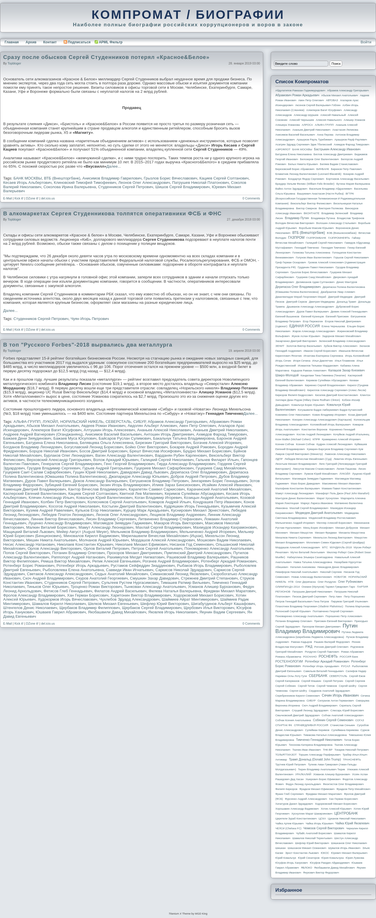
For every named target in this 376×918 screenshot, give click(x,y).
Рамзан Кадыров (301, 642)
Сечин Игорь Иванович (340, 695)
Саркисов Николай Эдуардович (183, 570)
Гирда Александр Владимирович (186, 464)
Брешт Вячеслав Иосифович (155, 451)
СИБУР (139, 421)
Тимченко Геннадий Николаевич (319, 739)
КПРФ (316, 439)
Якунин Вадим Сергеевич (222, 612)
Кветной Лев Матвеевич (141, 493)
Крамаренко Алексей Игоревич (341, 439)
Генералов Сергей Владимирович (71, 464)
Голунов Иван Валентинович (314, 257)
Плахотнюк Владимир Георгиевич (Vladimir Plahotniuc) (309, 606)
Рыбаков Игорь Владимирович (204, 565)
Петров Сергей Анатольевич (156, 548)
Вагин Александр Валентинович (124, 455)
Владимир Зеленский (334, 213)
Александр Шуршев (306, 115)
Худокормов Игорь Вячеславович (67, 599)
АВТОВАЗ (332, 100)
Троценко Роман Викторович (96, 586)
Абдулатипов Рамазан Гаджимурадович (300, 90)
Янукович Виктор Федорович (321, 872)
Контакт (49, 42)
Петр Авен (335, 596)
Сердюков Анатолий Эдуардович (329, 690)
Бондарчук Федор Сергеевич (306, 178)
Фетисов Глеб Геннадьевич (67, 591)
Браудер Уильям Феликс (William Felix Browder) (304, 183)
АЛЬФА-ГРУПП (27, 421)
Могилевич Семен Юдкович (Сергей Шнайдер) (335, 542)
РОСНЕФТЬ (328, 656)
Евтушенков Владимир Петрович (159, 481)
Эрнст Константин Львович (302, 853)
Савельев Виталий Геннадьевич (323, 671)
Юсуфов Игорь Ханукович (291, 862)
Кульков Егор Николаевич (98, 510)
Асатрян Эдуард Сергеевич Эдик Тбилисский (303, 144)
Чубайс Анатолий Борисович (314, 833)
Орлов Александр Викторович (54, 548)
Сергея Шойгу (298, 690)
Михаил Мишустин (301, 532)
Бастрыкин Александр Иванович (337, 149)
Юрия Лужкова (355, 857)
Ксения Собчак (305, 444)
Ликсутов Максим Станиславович (314, 468)
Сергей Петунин (333, 681)
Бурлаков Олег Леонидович (68, 455)
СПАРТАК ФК (283, 725)
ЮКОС (325, 853)
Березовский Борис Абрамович (294, 169)
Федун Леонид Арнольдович (303, 784)
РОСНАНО (310, 656)
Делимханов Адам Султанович (315, 282)
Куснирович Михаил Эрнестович (200, 510)
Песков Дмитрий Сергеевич (309, 596)
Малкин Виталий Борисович (51, 527)
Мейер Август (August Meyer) (82, 532)
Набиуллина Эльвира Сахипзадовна (310, 557)
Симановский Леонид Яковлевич (179, 574)
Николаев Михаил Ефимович (141, 544)
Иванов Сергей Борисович (320, 350)
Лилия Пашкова (346, 468)
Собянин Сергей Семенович (333, 720)
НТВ (291, 581)
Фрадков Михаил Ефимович (317, 789)
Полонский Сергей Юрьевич (293, 611)
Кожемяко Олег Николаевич (292, 414)
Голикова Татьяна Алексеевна (311, 252)
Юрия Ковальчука (332, 857)
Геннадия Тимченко (333, 247)
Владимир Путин (297, 218)
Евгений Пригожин (337, 316)
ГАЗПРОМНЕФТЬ (339, 237)
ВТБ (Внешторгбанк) (62, 178)
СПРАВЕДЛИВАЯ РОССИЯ (311, 725)
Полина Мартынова (357, 606)
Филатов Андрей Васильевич (120, 591)
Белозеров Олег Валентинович (319, 159)
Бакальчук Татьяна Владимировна (184, 438)
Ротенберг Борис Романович (28, 565)
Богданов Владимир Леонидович (32, 447)
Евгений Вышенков (287, 316)
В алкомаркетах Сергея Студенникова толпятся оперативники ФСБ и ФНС (112, 213)
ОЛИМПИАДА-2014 (287, 586)
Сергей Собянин (285, 685)
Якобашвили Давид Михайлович (117, 612)
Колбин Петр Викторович (63, 502)
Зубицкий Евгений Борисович (71, 485)
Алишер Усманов (354, 120)
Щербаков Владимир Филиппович (89, 608)
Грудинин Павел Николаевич (315, 267)
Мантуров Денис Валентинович (295, 498)
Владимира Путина (323, 218)
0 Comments (251, 198)
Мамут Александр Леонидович (105, 527)
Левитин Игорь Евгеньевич (350, 459)
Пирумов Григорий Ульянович (349, 601)
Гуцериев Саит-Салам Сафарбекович (37, 472)
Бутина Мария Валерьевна (353, 183)
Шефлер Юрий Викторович (164, 603)
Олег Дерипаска (305, 581)
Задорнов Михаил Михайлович (341, 336)
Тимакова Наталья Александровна (325, 735)
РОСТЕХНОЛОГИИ (289, 661)
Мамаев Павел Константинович (342, 488)
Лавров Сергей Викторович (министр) (299, 454)
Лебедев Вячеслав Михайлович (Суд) (308, 459)
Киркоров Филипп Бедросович (294, 395)
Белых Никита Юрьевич (303, 164)
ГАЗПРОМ (296, 238)
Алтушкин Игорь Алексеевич (109, 430)
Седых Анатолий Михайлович (121, 574)
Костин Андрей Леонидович (314, 434)
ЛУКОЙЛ (50, 421)
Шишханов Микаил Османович (307, 848)
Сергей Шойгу (347, 685)
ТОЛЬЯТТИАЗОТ (286, 754)
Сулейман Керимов (317, 730)
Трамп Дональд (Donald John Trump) (315, 759)
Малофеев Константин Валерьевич (297, 488)
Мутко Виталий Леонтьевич (307, 552)
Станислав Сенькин (342, 725)
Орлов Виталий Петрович (106, 548)
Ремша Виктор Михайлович (65, 561)
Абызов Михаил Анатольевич (53, 425)
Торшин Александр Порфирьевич (319, 754)
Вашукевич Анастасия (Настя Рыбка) (320, 193)
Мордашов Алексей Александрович (163, 540)
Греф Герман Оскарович (290, 262)
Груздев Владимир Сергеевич (53, 468)
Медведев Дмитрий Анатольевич (318, 512)
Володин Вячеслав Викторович (294, 223)
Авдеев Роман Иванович (103, 425)
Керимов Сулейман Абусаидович (194, 493)
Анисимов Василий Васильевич (113, 434)
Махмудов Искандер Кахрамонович (225, 527)
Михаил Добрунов (347, 527)
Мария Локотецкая (287, 503)
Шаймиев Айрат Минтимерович (190, 599)
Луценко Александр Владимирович (59, 523)
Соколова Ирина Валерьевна (69, 187)
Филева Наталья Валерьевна (175, 591)
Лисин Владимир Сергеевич (111, 519)
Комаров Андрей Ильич (170, 502)
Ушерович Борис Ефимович (323, 779)
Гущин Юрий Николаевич (95, 472)
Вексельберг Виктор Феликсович (311, 203)
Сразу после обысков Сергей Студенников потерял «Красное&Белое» (106, 57)
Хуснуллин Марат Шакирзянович (312, 813)
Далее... (113, 166)
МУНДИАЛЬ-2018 (341, 547)
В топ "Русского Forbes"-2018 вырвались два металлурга (87, 345)
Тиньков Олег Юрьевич (48, 586)
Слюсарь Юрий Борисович (347, 710)
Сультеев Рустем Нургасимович (130, 582)
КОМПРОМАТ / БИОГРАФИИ (187, 14)
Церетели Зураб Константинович (296, 818)
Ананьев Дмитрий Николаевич (220, 430)
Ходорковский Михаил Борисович (203, 595)
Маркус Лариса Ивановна (317, 503)
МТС (325, 547)
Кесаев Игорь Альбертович (27, 182)
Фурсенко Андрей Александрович (306, 798)
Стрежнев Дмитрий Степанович (209, 578)
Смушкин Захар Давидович (154, 578)
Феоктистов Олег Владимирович (343, 784)
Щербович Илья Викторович (209, 608)
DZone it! (32, 198)
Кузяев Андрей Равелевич (49, 510)
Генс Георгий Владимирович (129, 464)
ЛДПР (279, 459)
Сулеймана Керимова (344, 730)
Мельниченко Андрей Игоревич (208, 532)
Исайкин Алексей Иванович (226, 485)
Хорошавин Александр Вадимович (297, 808)
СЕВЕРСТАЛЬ (118, 421)
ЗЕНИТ (279, 346)
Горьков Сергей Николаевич (351, 257)
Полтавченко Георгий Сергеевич (333, 611)
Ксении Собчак (284, 444)
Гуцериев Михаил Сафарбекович (163, 468)
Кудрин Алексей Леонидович (334, 444)
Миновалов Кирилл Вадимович (91, 536)
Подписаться (77, 42)
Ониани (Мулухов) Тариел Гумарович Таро (328, 586)
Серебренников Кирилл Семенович (297, 695)
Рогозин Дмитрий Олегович (331, 646)
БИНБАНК (322, 169)
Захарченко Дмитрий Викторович (296, 341)
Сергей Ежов (357, 676)
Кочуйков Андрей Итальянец (351, 434)
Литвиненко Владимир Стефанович (170, 519)
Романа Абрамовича (288, 656)
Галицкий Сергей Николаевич (167, 460)
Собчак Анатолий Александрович (343, 715)
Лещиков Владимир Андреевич (178, 514)
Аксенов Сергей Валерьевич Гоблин (318, 105)
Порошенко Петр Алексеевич (343, 616)
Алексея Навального (329, 120)
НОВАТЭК (340, 576)
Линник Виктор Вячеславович (57, 519)
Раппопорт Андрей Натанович (78, 557)
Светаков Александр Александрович (60, 574)
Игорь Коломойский (357, 355)
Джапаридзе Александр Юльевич (139, 476)
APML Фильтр (111, 42)
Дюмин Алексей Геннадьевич (349, 311)
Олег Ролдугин (327, 581)
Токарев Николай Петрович (351, 749)
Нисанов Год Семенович (191, 544)
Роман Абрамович (352, 651)
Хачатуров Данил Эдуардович (294, 803)
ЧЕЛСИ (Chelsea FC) (288, 828)
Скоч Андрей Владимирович (48, 578)
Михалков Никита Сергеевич (293, 537)
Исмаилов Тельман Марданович (318, 365)
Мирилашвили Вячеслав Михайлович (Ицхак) (162, 536)
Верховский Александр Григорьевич (59, 460)
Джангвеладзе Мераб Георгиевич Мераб (300, 296)
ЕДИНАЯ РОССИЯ (304, 326)
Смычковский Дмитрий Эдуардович (297, 715)
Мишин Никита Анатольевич (51, 540)
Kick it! (18, 198)
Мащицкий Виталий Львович (28, 532)
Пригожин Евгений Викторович (333, 621)
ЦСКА (322, 818)
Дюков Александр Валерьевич (100, 481)
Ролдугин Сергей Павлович (322, 651)
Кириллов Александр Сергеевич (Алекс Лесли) (336, 390)
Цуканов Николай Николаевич (346, 818)
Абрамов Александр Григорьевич (177, 421)
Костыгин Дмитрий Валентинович (132, 506)
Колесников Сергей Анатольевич (117, 502)
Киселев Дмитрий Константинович (336, 395)
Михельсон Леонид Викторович (333, 537)
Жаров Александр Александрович (313, 331)
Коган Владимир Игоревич (158, 497)
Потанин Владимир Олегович (78, 553)
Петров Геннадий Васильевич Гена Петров (302, 601)
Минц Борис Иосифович (318, 527)
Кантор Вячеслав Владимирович (97, 489)
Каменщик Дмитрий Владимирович (34, 489)
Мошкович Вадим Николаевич (224, 540)
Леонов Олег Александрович (144, 182)
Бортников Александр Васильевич (347, 178)
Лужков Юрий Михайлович (320, 473)
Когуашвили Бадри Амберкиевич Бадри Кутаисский (330, 409)
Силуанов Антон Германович (336, 700)
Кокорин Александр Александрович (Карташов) (322, 419)
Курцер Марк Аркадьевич (146, 510)
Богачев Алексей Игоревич (217, 443)
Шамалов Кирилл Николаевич (59, 603)
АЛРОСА (307, 124)
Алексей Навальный (333, 115)
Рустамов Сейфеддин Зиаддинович (143, 565)
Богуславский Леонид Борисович (93, 447)
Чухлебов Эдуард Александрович (129, 599)
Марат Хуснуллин (328, 498)
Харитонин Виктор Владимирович (140, 595)
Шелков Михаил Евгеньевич (113, 603)
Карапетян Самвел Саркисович (157, 489)
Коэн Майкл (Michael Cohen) (293, 439)
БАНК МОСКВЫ (28, 178)
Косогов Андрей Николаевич (74, 506)
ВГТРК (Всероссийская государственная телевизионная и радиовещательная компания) (320, 198)
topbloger (14, 63)
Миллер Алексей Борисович (334, 522)
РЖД (308, 646)
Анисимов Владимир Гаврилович (112, 178)
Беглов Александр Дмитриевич (333, 154)
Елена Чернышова (333, 326)
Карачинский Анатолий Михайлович (219, 489)
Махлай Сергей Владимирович (163, 527)
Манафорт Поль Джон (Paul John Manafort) (342, 493)
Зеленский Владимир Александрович (342, 341)
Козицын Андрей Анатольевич (211, 497)
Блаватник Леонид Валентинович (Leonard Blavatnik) (308, 174)
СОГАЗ (359, 720)
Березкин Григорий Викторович (163, 443)
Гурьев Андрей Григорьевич (107, 468)
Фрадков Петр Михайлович (353, 789)
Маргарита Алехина (353, 498)
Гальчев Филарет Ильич (217, 460)
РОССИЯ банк (349, 656)
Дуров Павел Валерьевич (48, 481)
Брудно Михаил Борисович (207, 451)
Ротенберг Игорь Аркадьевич (82, 565)
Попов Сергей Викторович (26, 553)
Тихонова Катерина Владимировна (310, 744)
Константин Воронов (314, 429)
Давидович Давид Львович (144, 472)
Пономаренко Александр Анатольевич (219, 548)
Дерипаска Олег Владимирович (198, 472)
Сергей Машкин (311, 681)
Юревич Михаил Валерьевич (349, 853)
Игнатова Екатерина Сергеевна (323, 355)
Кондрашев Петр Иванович (217, 502)
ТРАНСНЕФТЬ (352, 759)
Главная (12, 42)
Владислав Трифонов (350, 218)
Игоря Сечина (301, 360)
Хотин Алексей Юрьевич (336, 808)
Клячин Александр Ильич (51, 497)
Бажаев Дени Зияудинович (27, 438)
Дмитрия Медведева (322, 301)
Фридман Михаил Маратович (229, 591)
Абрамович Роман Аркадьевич (297, 95)
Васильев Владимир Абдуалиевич (330, 188)
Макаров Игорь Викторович (178, 523)
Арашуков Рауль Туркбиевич (315, 139)
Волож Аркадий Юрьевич (116, 460)
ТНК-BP (327, 749)
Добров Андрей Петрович (194, 476)
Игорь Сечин (283, 360)
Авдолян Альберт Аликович (152, 425)
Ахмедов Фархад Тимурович (221, 434)
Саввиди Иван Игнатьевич (129, 570)
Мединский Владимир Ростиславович (332, 518)
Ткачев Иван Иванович (306, 749)
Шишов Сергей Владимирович (182, 187)
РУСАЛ (345, 666)
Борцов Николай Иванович (53, 451)
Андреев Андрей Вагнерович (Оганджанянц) (43, 434)
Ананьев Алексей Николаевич (164, 430)
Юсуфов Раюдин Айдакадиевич (330, 862)
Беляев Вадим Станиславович (339, 164)
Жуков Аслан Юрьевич (306, 336)
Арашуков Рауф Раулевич (350, 139)
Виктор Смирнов (306, 208)
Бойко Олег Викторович (146, 447)
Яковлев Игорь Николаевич (173, 612)
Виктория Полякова (331, 208)
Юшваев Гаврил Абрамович (61, 612)
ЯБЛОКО (306, 867)
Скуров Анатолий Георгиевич (102, 578)
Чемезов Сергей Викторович (323, 828)
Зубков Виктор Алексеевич (340, 346)
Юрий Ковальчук (285, 857)
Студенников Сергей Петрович (125, 187)
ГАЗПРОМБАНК (316, 237)
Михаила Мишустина (352, 532)
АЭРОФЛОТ (282, 149)
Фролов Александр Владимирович (34, 595)
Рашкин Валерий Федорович (332, 642)
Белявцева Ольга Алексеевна (106, 443)
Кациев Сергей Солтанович (223, 178)
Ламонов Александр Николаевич (345, 454)
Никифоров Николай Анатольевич (296, 572)
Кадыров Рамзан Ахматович (309, 370)
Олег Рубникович (350, 581)
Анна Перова (325, 134)
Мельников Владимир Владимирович (143, 532)
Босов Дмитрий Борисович (104, 451)
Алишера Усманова (287, 124)
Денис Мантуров (346, 282)
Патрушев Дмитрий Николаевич (312, 591)
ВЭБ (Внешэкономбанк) (341, 233)
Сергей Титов (306, 685)
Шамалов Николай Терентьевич (312, 838)
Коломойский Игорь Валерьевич (330, 424)
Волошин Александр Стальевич (336, 223)
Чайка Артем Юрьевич (289, 823)
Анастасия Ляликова (345, 129)
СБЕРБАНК (318, 676)
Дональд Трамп (346, 301)
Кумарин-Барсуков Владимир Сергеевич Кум (335, 449)
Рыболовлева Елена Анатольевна (73, 570)
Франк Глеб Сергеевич (289, 794)
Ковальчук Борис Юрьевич (308, 405)
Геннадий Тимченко (306, 247)
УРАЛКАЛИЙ (303, 774)
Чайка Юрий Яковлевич (352, 823)
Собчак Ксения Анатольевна (293, 720)
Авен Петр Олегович (197, 425)
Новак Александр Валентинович (312, 576)
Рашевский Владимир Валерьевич (197, 557)
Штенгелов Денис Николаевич (30, 608)
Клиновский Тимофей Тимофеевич (85, 182)
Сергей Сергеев (355, 681)
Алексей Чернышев (301, 120)
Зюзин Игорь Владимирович (124, 485)
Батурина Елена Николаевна (52, 443)
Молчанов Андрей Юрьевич (104, 540)
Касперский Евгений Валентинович (34, 493)
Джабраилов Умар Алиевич (338, 291)
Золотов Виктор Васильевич (304, 346)
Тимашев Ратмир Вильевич (185, 582)
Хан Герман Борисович (87, 595)
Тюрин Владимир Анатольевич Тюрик (321, 769)
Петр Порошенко (354, 596)
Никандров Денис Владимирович (338, 567)
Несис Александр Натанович (29, 544)
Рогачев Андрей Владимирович (171, 561)
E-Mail (7, 198)
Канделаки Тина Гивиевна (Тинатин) (323, 375)
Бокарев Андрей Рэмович (193, 447)
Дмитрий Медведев (340, 296)
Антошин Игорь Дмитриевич (169, 434)
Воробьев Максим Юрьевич (316, 228)
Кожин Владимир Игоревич (329, 414)
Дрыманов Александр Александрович (310, 306)
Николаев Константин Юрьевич (85, 544)
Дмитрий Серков (296, 301)
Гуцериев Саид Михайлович (221, 468)
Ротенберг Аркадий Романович (229, 561)
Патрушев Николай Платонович (200, 182)
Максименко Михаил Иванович (341, 483)
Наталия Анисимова (302, 567)
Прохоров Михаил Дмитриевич (134, 553)
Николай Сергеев (331, 572)
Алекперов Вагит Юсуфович (56, 430)
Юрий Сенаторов (308, 857)
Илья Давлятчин (322, 360)
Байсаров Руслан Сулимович (125, 438)
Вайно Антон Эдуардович (291, 188)
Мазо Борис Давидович (305, 483)
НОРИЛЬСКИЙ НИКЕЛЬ (81, 421)
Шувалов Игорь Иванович (344, 848)
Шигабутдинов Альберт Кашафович (223, 603)
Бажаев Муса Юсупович (74, 438)
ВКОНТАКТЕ (312, 213)
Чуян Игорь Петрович (90, 319)
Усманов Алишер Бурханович (214, 586)
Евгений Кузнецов (312, 316)
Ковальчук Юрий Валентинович (104, 497)
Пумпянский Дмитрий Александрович (197, 553)
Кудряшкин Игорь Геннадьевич (191, 506)
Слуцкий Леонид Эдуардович (310, 710)
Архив (31, 42)
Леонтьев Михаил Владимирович (296, 463)
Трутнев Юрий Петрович (290, 764)
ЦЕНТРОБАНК (346, 813)
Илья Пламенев (345, 360)
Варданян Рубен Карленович (181, 455)
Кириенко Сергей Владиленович (325, 385)
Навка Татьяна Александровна (313, 562)
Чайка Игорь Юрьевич (319, 823)
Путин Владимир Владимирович (316, 628)
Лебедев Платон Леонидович (67, 514)
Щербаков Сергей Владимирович (152, 608)
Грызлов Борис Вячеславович (170, 178)
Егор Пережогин (313, 321)
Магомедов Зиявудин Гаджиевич (122, 523)
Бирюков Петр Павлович (346, 169)
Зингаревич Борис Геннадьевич (219, 481)
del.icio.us (48, 198)
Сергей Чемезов (326, 685)
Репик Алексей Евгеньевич (116, 561)
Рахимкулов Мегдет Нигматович (135, 557)
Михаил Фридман (326, 532)
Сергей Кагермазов (287, 681)
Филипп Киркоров (286, 789)
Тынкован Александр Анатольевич (155, 586)
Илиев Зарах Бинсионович (176, 485)
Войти (366, 42)
